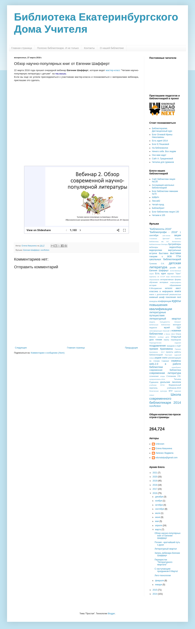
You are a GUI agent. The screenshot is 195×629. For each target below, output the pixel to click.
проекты (169, 352)
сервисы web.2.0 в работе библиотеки (165, 363)
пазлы (166, 340)
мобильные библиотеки (159, 325)
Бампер (178, 238)
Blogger (111, 613)
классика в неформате (161, 291)
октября (159, 505)
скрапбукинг (176, 367)
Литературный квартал (166, 549)
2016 (155, 493)
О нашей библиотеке (112, 48)
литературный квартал (165, 318)
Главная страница (21, 48)
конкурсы (153, 301)
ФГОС (162, 385)
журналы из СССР (157, 277)
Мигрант (177, 322)
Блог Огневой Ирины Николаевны (162, 135)
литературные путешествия (157, 314)
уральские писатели (170, 382)
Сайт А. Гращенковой (162, 158)
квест (178, 288)
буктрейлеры (174, 244)
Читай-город (158, 204)
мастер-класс (113, 70)
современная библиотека (165, 370)
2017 (155, 489)
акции (177, 235)
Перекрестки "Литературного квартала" (163, 562)
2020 (155, 476)
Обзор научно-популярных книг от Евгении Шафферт (168, 536)
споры (162, 376)
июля (158, 513)
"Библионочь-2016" (160, 229)
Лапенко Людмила (164, 453)
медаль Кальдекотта (159, 322)
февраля (159, 580)
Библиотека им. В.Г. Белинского (165, 241)
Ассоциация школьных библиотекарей (163, 186)
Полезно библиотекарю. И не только (58, 48)
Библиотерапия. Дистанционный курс (162, 129)
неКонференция (155, 331)
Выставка (163, 253)
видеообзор (175, 247)
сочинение (154, 376)
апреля (159, 525)
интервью (164, 282)
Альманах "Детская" (159, 238)
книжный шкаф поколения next (165, 297)
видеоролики (155, 250)
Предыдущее (131, 348)
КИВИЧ (155, 197)
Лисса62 (156, 201)
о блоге (167, 334)
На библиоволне (160, 148)
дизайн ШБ (175, 268)
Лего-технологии (163, 575)
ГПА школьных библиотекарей (165, 258)
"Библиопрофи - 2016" (163, 232)
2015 (155, 590)
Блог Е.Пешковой (160, 144)
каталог (168, 288)
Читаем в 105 (158, 215)
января (158, 584)
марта (158, 529)
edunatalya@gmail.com (166, 457)
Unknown (159, 444)
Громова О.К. (157, 263)
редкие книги (161, 358)
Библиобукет (158, 208)
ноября (159, 501)
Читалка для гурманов (163, 162)
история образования (165, 285)
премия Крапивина (161, 348)
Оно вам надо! (159, 155)
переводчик (176, 340)
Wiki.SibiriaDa (60, 74)
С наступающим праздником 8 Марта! (166, 570)
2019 (155, 481)
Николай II (167, 331)
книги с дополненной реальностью (165, 294)
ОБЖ (173, 334)
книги (178, 291)
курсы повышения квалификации (165, 305)
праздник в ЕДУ (174, 346)
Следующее (21, 348)
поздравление (157, 345)
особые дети (163, 337)
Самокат (165, 361)
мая (157, 521)
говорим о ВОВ (160, 256)
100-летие (166, 236)
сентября (160, 509)
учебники (153, 385)
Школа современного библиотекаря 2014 (165, 398)
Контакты (89, 48)
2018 (155, 485)
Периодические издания (165, 343)
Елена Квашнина (163, 448)
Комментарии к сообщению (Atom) (47, 353)
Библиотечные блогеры (158, 244)
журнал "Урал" (174, 273)
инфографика (175, 282)
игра (168, 277)
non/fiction (45, 250)
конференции (164, 301)
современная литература (165, 373)
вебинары (153, 247)
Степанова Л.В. (173, 376)
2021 (155, 472)
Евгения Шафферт (31, 250)
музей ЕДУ (172, 327)
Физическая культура (158, 391)
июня (158, 517)
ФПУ (171, 391)
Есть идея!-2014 (160, 140)
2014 (155, 594)
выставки (175, 253)
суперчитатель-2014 (157, 379)
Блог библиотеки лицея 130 (165, 212)
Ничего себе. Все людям (164, 151)
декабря (159, 496)
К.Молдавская (155, 288)
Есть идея (160, 273)
